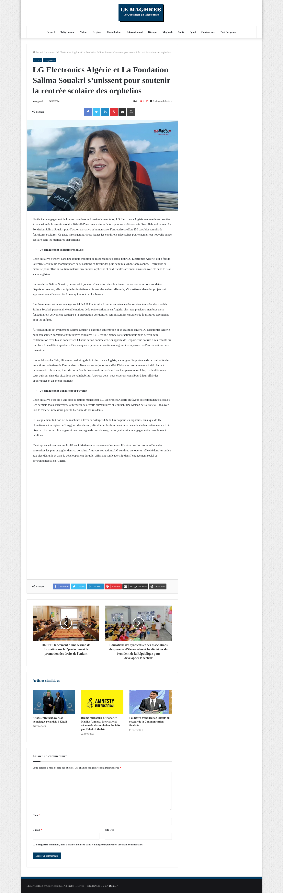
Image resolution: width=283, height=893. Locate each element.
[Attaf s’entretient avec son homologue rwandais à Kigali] (54, 702)
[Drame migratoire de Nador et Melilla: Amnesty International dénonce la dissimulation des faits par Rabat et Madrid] (102, 702)
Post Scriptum (228, 31)
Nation (83, 31)
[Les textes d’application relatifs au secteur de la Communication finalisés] (150, 702)
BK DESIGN (111, 885)
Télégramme (67, 31)
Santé (181, 31)
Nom (36, 815)
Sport (193, 31)
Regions (97, 31)
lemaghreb (38, 101)
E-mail (37, 829)
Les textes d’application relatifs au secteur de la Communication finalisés (149, 721)
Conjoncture (208, 31)
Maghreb (168, 31)
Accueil (51, 31)
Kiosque (152, 31)
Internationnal (135, 31)
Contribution (114, 31)
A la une (49, 52)
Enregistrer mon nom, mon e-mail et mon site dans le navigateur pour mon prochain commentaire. (89, 844)
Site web (109, 829)
